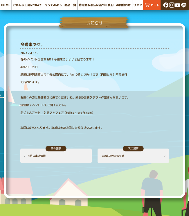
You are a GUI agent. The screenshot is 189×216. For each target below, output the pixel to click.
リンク (137, 5)
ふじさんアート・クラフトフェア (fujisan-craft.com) (56, 112)
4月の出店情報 (37, 156)
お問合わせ (123, 5)
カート (155, 5)
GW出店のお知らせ (113, 156)
